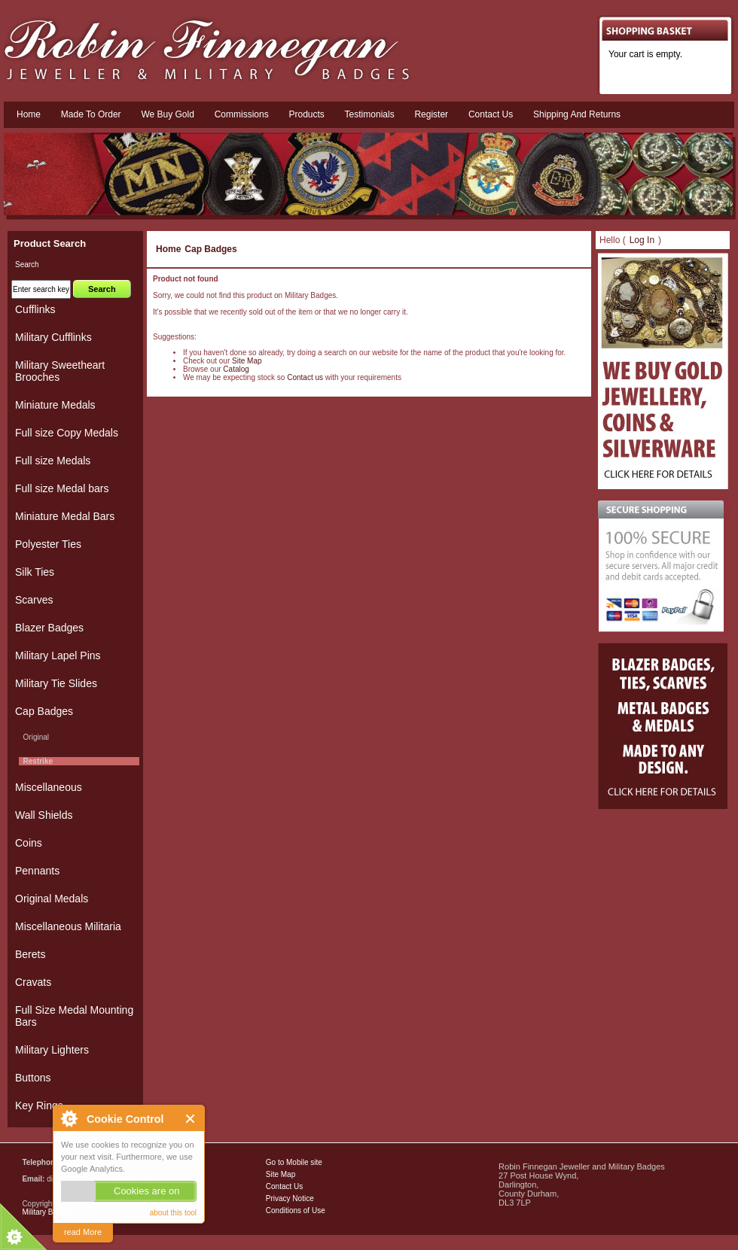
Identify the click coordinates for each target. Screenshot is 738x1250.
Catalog (236, 369)
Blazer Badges (49, 628)
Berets (30, 954)
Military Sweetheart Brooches (60, 371)
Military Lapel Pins (58, 655)
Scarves (34, 600)
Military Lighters (52, 1050)
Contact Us (284, 1186)
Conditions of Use (295, 1210)
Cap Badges (210, 249)
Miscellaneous (48, 787)
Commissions (242, 114)
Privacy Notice (290, 1198)
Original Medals (51, 899)
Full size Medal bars (62, 488)
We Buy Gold (167, 114)
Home (29, 114)
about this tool (173, 1213)
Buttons (32, 1078)
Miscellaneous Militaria (68, 926)
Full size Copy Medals (66, 433)
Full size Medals (52, 461)
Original (34, 737)
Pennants (37, 871)
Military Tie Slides (56, 683)
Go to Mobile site (294, 1162)
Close (191, 1119)
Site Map (246, 361)
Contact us (490, 114)
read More (83, 1231)
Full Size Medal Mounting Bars (74, 1016)
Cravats (33, 982)
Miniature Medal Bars (64, 516)
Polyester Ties (48, 544)
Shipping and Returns (577, 114)
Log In (642, 240)
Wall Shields (44, 815)
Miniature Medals (55, 405)
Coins (28, 843)
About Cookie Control (68, 1118)
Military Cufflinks (53, 337)
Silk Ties (34, 572)
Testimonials (370, 114)
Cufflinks (35, 309)
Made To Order (91, 114)
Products (306, 114)
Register (431, 114)
